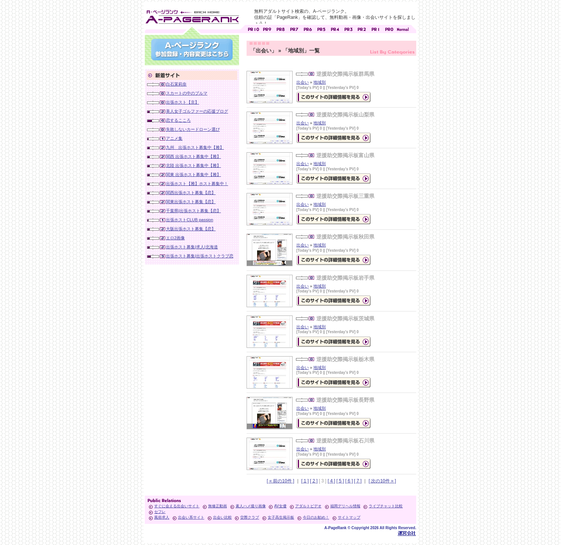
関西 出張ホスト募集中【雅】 (193, 156)
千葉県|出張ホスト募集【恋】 (193, 210)
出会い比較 (222, 517)
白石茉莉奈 (176, 84)
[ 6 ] (349, 481)
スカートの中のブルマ (186, 93)
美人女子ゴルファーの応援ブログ (197, 111)
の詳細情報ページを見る (333, 97)
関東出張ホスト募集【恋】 (191, 201)
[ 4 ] (331, 481)
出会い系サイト (191, 517)
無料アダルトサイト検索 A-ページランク (192, 15)
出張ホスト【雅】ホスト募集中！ (197, 183)
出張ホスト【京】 (182, 102)
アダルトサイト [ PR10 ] (253, 28)
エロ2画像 (175, 238)
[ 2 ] (313, 481)
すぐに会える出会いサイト (176, 506)
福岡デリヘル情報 (345, 506)
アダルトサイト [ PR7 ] (294, 28)
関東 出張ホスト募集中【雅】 (193, 174)
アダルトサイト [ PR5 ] (321, 28)
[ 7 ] (358, 481)
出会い (302, 82)
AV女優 (280, 506)
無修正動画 (217, 506)
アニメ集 (174, 138)
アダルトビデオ (308, 506)
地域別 (319, 82)
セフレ (160, 512)
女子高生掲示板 (281, 517)
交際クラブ (249, 517)
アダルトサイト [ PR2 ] (362, 28)
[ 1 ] (305, 481)
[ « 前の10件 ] (280, 481)
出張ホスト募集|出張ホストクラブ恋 (199, 256)
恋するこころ (178, 120)
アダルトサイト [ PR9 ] (267, 28)
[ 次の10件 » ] (382, 481)
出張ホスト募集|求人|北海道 (192, 247)
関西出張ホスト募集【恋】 (191, 192)
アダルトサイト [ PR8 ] (280, 28)
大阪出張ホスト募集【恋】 (191, 229)
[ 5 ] (340, 481)
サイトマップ (349, 517)
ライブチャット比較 (386, 506)
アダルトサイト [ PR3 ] (348, 28)
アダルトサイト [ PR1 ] (375, 28)
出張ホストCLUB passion (189, 219)
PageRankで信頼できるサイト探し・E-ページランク (402, 28)
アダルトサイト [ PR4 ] (335, 28)
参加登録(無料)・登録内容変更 (192, 49)
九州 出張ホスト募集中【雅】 (195, 147)
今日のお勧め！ (316, 517)
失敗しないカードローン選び (193, 129)
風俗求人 (161, 517)
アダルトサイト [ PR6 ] (307, 28)
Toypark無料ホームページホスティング (406, 533)
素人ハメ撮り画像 (251, 506)
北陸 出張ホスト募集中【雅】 (193, 165)
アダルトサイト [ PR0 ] (389, 28)
